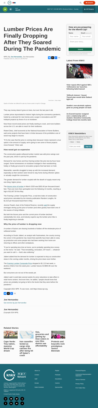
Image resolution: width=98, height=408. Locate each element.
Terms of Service (80, 379)
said (45, 205)
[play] (5, 9)
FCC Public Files (80, 388)
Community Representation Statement (83, 375)
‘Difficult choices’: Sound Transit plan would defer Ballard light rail (79, 97)
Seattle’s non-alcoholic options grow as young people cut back (79, 107)
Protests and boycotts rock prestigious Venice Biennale (58, 346)
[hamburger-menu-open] (4, 3)
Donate (90, 3)
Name (71, 33)
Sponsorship (58, 387)
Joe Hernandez (16, 57)
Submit (80, 49)
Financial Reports (80, 370)
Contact (37, 374)
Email (86, 33)
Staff (36, 379)
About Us (37, 370)
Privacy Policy (79, 383)
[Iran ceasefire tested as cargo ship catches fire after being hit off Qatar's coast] (27, 335)
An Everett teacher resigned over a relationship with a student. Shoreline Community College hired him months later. (79, 117)
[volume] (10, 9)
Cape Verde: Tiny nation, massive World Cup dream (9, 346)
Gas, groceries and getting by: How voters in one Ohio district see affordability (42, 339)
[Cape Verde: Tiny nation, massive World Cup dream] (11, 335)
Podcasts (57, 374)
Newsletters (58, 379)
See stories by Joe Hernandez (15, 303)
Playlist (57, 370)
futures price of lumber (15, 186)
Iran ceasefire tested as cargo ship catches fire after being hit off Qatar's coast (26, 348)
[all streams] (89, 9)
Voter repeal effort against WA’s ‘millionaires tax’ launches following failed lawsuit (79, 87)
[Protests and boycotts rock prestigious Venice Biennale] (58, 335)
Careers (57, 383)
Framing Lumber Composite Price (19, 263)
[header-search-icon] (80, 3)
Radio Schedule (39, 387)
